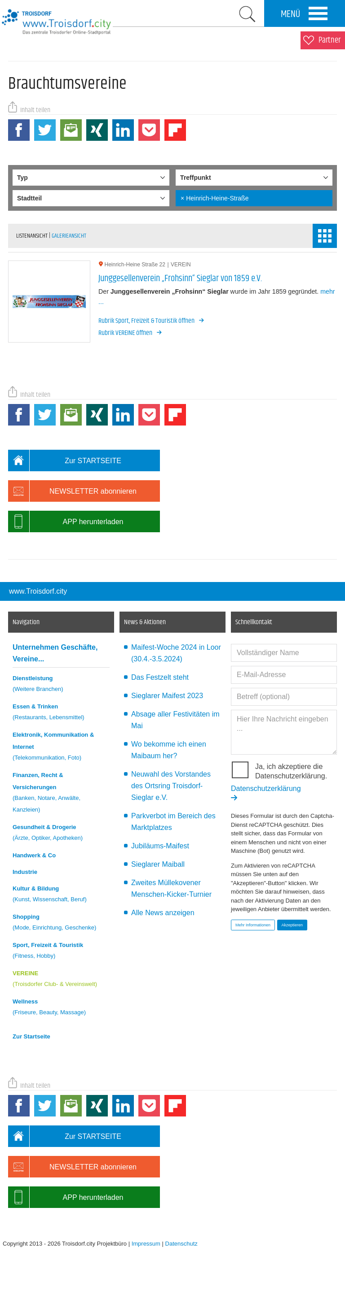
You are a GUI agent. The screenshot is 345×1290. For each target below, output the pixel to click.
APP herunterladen (65, 521)
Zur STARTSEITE (64, 460)
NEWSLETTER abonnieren (72, 491)
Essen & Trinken (61, 713)
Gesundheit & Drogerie (61, 834)
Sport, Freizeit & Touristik (61, 952)
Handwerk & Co (34, 855)
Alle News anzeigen (163, 912)
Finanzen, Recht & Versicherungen (61, 794)
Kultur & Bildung (61, 895)
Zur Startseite (31, 1036)
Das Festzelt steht (160, 677)
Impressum (146, 1243)
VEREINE (61, 980)
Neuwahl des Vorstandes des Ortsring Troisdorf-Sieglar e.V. (171, 785)
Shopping (61, 923)
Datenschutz (181, 1243)
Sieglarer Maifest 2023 (167, 695)
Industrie (25, 872)
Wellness (61, 1008)
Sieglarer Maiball (158, 864)
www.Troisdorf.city (38, 591)
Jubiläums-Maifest (160, 846)
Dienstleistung (61, 685)
